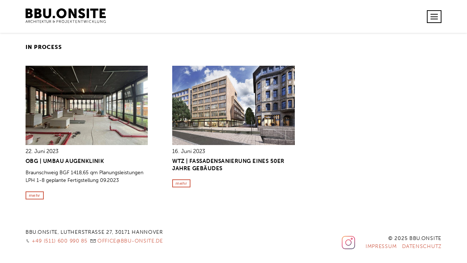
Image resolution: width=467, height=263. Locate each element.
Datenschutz (421, 246)
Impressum (381, 246)
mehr (34, 195)
